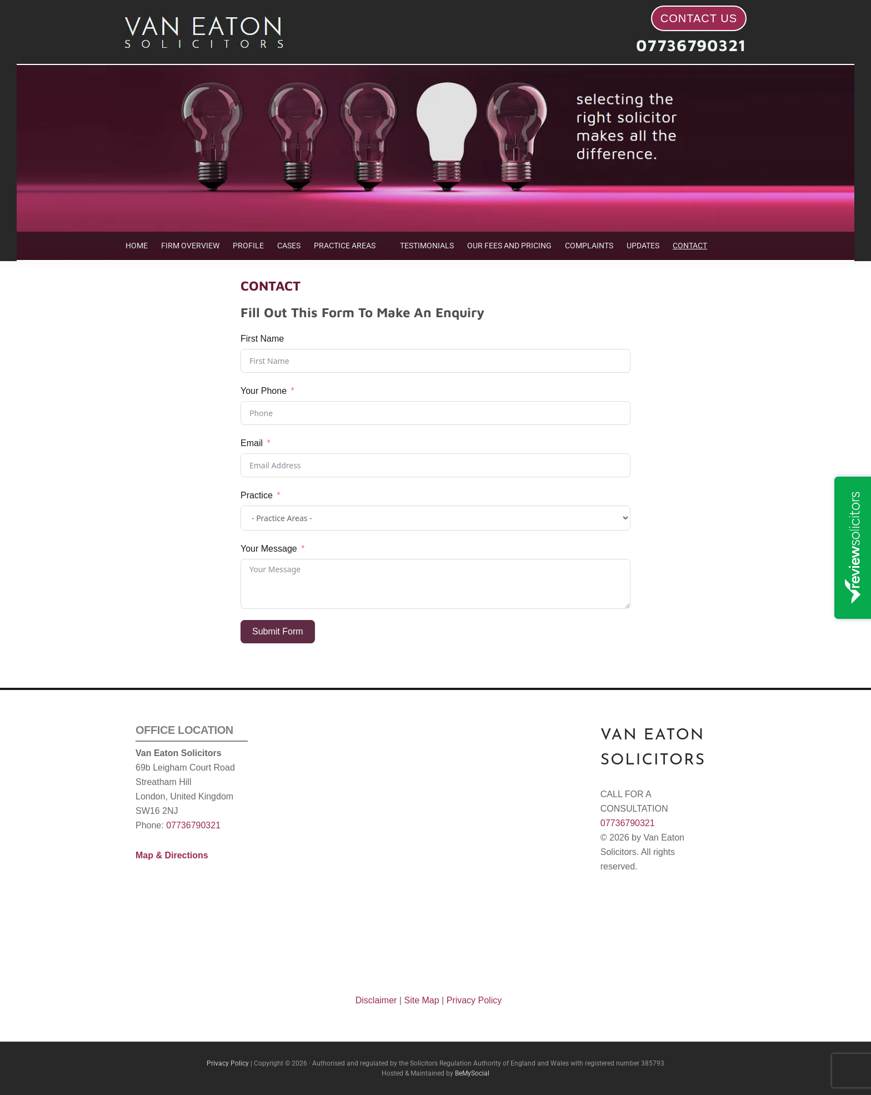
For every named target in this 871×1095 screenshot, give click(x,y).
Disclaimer (376, 1000)
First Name (262, 338)
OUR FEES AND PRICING (509, 245)
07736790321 (691, 45)
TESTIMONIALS (427, 245)
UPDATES (643, 245)
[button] (350, 246)
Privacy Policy (474, 1000)
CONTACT (690, 245)
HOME (137, 245)
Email (252, 443)
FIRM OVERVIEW (190, 245)
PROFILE (248, 245)
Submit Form (277, 631)
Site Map (421, 1000)
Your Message (269, 548)
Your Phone (264, 391)
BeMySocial (472, 1073)
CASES (289, 245)
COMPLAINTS (589, 245)
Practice (257, 495)
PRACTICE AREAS (345, 245)
